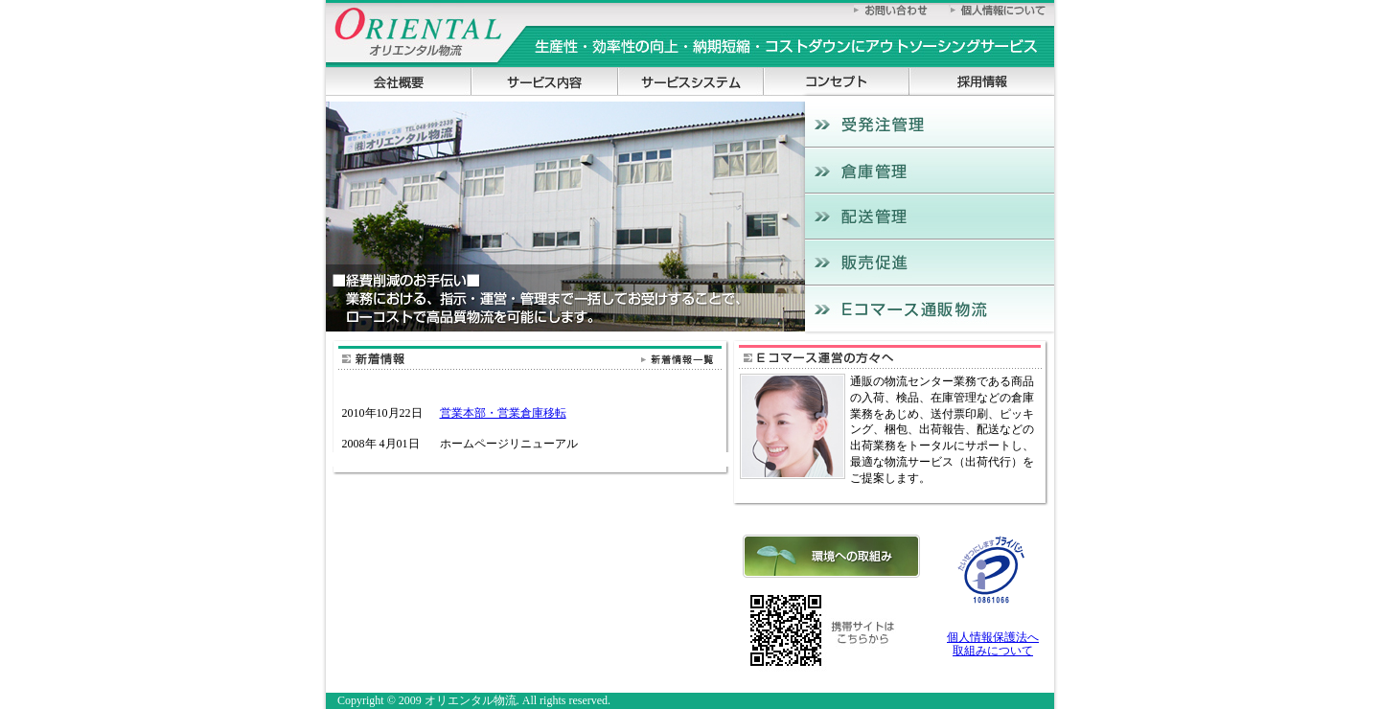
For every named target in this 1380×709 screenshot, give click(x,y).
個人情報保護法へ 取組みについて (993, 643)
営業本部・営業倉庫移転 (503, 413)
